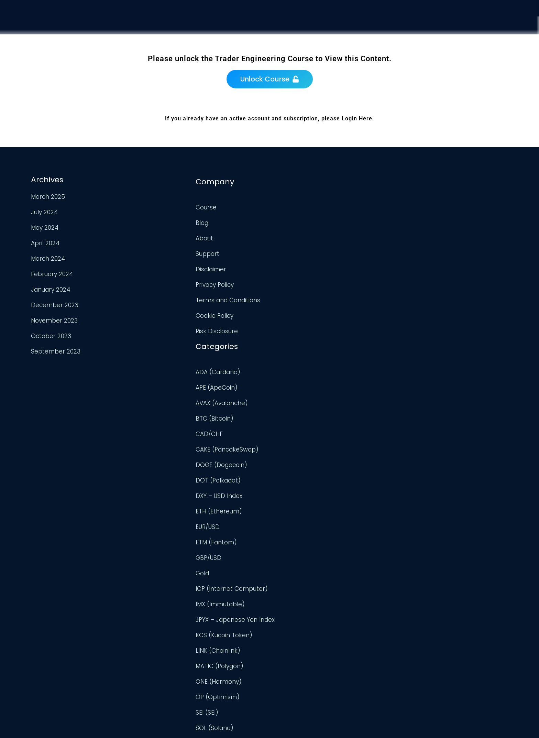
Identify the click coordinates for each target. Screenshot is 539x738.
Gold (281, 405)
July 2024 (43, 211)
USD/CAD (287, 653)
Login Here (357, 118)
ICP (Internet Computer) (310, 421)
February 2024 (51, 273)
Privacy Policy (171, 282)
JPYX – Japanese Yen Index (313, 452)
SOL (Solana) (293, 560)
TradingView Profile (437, 202)
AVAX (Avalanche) (300, 235)
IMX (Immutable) (298, 436)
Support (458, 43)
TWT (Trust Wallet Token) (311, 607)
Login (495, 50)
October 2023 (50, 335)
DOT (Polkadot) (296, 312)
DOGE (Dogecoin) (300, 297)
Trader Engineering (264, 724)
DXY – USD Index (297, 328)
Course (377, 33)
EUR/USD (286, 359)
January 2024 (49, 288)
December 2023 (54, 304)
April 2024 (44, 242)
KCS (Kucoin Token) (302, 467)
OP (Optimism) (296, 529)
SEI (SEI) (285, 545)
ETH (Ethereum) (297, 343)
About (161, 235)
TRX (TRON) (290, 591)
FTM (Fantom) (295, 374)
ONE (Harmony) (297, 514)
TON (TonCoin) (296, 576)
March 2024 (47, 257)
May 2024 (44, 227)
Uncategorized (295, 622)
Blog (158, 220)
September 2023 (55, 350)
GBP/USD (287, 390)
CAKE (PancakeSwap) (305, 282)
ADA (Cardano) (296, 204)
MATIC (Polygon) (298, 498)
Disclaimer (167, 266)
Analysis (417, 38)
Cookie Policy (171, 312)
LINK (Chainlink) (296, 483)
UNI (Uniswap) (294, 637)
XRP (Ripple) (291, 684)
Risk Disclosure (173, 328)
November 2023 (53, 319)
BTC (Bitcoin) (293, 251)
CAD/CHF (287, 266)
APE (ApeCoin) (295, 220)
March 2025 (47, 196)
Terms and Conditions (184, 297)
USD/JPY (286, 668)
